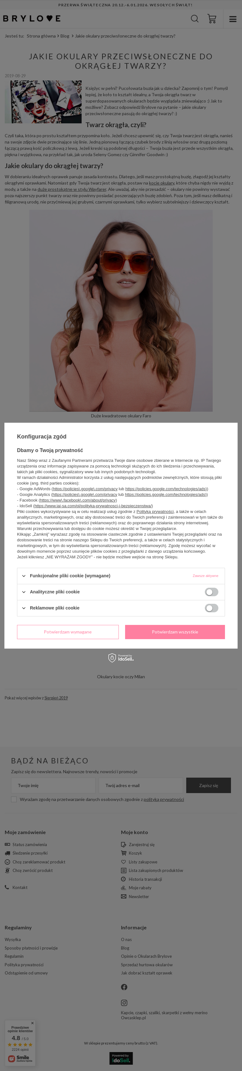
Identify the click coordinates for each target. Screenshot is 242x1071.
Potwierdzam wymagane (68, 631)
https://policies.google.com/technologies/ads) (166, 488)
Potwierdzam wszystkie (175, 631)
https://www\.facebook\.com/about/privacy (78, 499)
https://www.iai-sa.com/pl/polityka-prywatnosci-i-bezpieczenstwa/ (93, 505)
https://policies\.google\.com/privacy (85, 488)
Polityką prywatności (155, 511)
